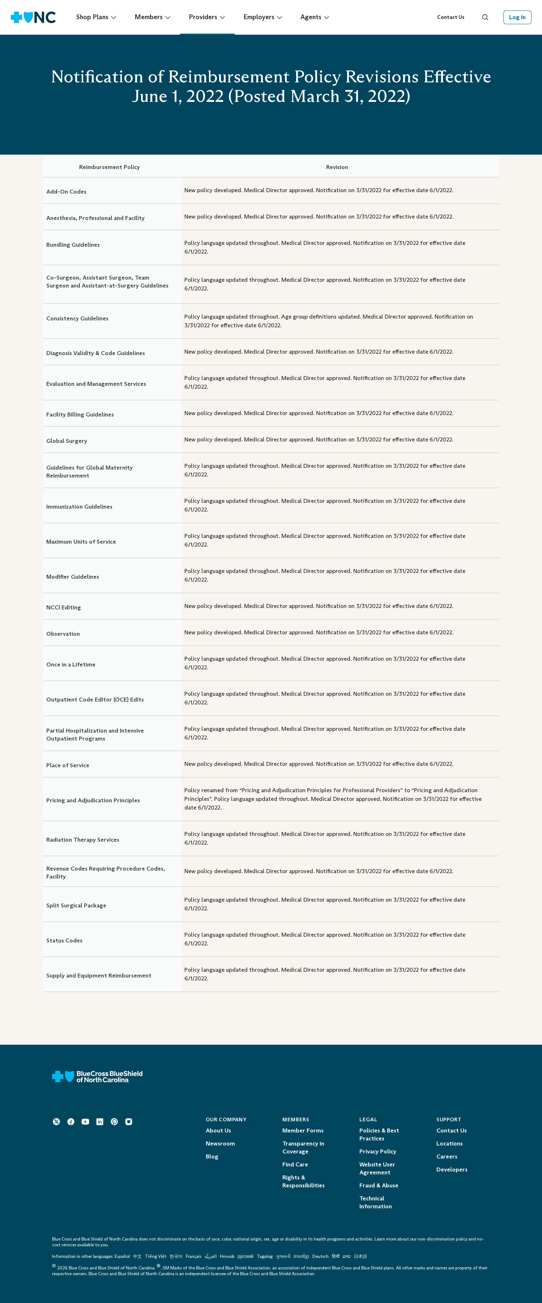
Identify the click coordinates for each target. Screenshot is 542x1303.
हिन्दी (336, 1256)
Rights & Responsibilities (303, 1181)
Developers (452, 1169)
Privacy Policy (377, 1151)
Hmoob (227, 1256)
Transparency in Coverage (303, 1147)
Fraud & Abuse (378, 1185)
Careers (446, 1156)
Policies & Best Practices (379, 1134)
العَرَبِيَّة (211, 1256)
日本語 (360, 1256)
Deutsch (320, 1256)
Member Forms (303, 1130)
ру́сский (245, 1256)
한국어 (176, 1256)
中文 (137, 1256)
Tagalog (265, 1256)
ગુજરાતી (283, 1256)
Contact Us (450, 17)
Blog (212, 1156)
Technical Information (375, 1202)
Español (122, 1256)
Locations (449, 1143)
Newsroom (220, 1143)
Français (193, 1256)
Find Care (295, 1164)
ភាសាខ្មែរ (302, 1256)
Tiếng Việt (155, 1256)
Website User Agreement (377, 1168)
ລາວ (347, 1256)
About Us (218, 1130)
